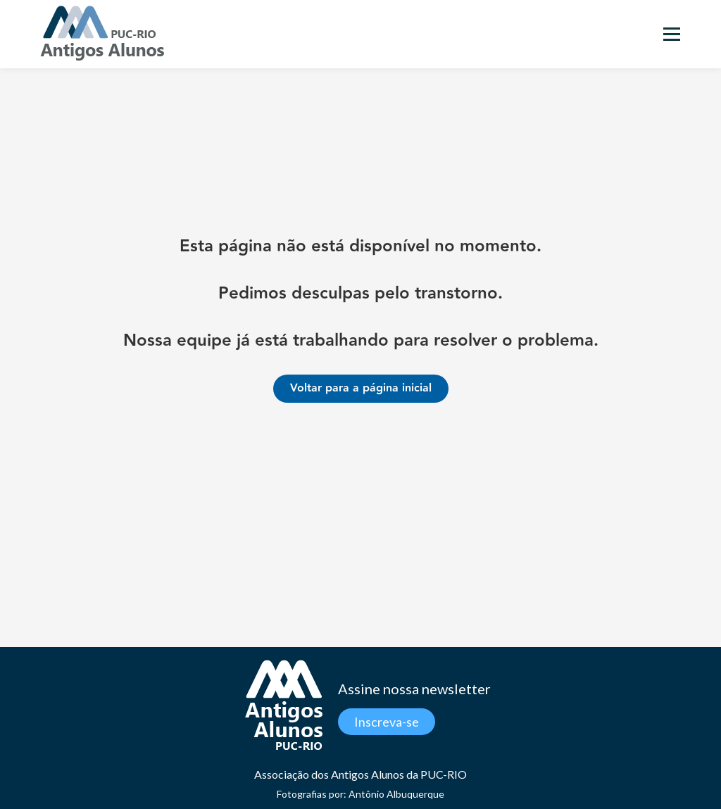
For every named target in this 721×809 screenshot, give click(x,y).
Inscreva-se (386, 721)
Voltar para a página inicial (361, 388)
